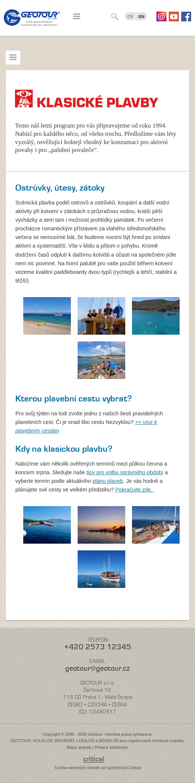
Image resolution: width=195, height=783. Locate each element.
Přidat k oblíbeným (111, 747)
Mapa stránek (79, 747)
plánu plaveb (108, 481)
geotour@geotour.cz (97, 668)
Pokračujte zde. (134, 490)
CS (130, 16)
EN (141, 16)
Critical (135, 767)
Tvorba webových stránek (77, 767)
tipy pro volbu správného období (125, 472)
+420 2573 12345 (97, 647)
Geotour (32, 22)
